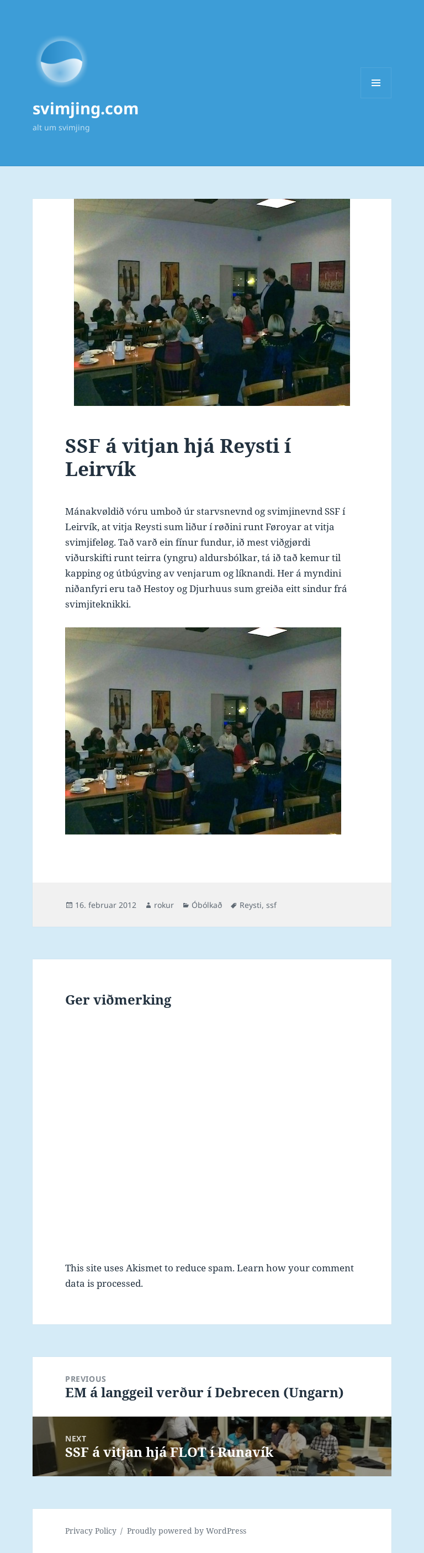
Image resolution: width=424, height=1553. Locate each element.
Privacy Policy (90, 1530)
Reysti (251, 905)
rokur (164, 905)
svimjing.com (86, 108)
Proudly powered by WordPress (186, 1530)
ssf (271, 905)
